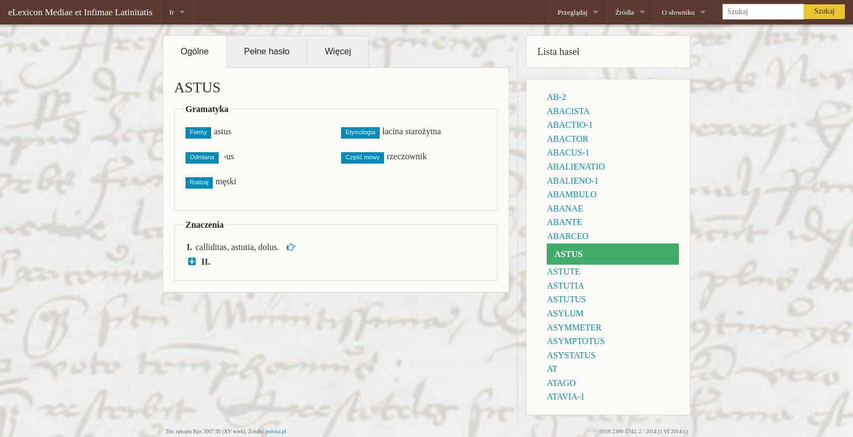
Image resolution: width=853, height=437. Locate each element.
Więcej (338, 51)
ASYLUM (565, 313)
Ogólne (195, 51)
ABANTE (564, 222)
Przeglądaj (573, 12)
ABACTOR (567, 138)
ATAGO (561, 383)
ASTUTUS (566, 299)
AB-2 (556, 97)
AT (552, 368)
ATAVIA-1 (566, 396)
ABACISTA (568, 111)
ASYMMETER (574, 327)
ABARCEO (567, 236)
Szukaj (824, 11)
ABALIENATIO (576, 166)
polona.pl (276, 431)
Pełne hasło (267, 51)
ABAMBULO (572, 194)
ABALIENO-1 (572, 180)
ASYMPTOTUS (575, 341)
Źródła (624, 12)
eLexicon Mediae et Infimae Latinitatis (80, 12)
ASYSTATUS (571, 355)
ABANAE (565, 208)
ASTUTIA (565, 285)
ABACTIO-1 (569, 124)
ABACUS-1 (568, 152)
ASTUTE (563, 271)
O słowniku (678, 12)
